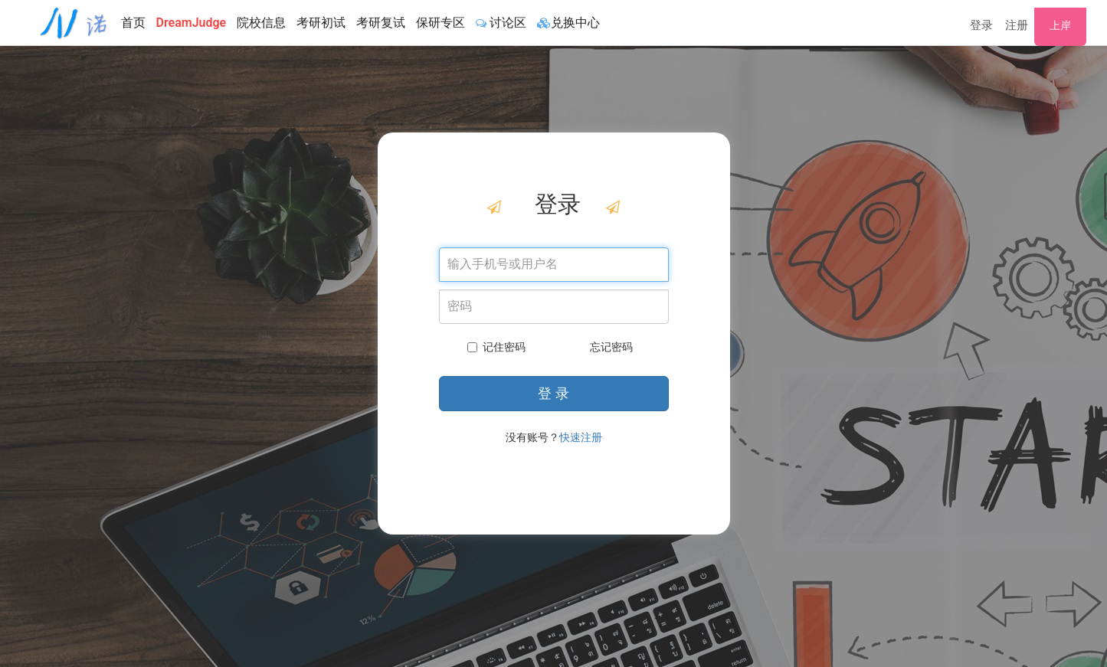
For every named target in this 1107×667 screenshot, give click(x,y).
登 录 (553, 393)
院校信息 (261, 22)
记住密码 (496, 347)
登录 (981, 25)
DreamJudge (191, 22)
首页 (133, 22)
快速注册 (580, 437)
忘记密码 (611, 347)
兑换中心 (568, 22)
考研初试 (321, 22)
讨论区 (501, 22)
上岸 (1060, 25)
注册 (1016, 25)
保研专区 (440, 22)
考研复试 (380, 22)
